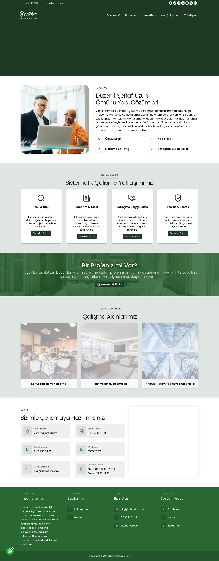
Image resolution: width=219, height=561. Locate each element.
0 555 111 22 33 (31, 3)
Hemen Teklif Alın (109, 284)
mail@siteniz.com (55, 3)
